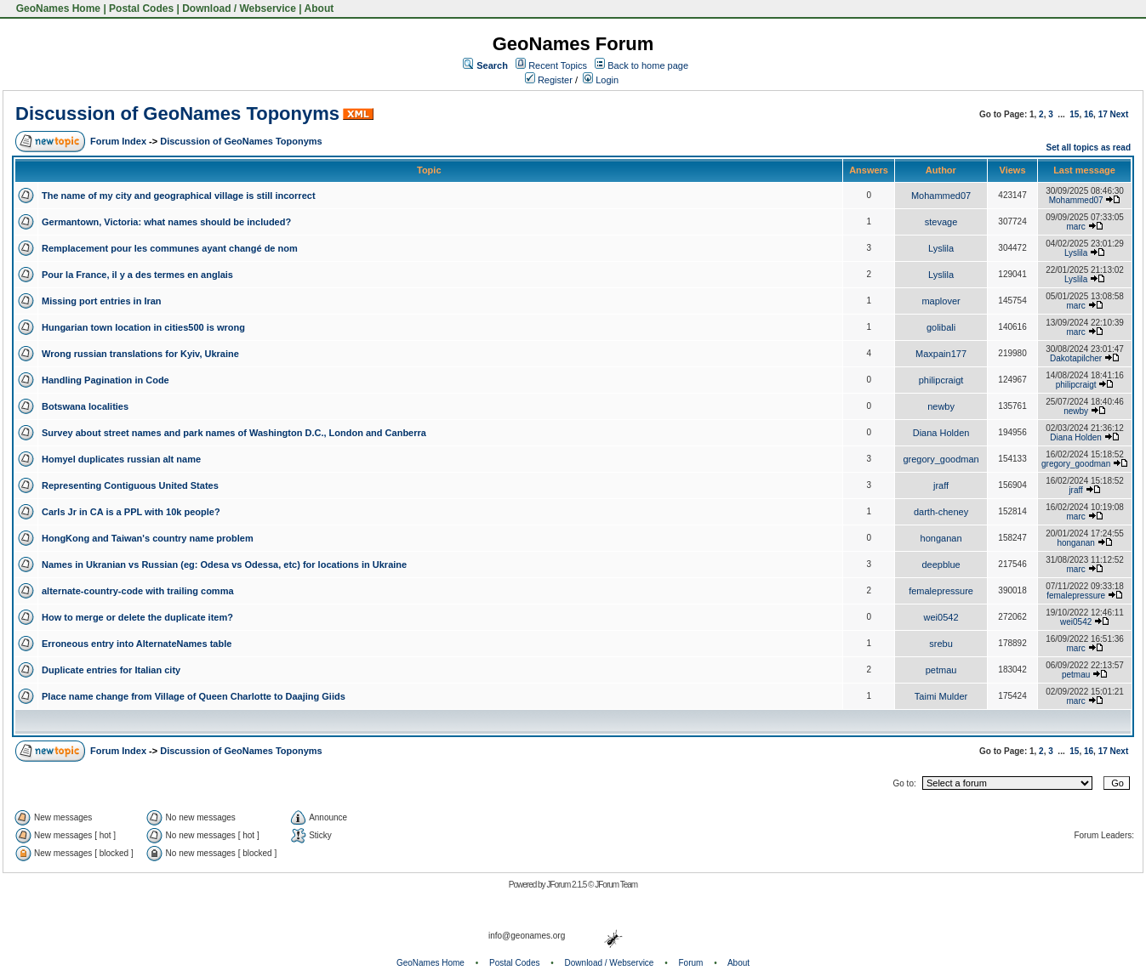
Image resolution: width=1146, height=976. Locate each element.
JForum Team (616, 884)
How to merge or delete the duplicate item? (137, 617)
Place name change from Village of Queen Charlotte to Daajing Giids (193, 696)
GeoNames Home (56, 8)
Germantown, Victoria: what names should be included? (166, 222)
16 (1088, 114)
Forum (691, 962)
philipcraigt (941, 380)
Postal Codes (141, 8)
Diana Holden (941, 433)
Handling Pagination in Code (105, 380)
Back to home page (647, 65)
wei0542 (941, 617)
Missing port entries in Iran (102, 301)
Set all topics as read (1089, 147)
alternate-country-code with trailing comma (138, 591)
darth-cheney (941, 512)
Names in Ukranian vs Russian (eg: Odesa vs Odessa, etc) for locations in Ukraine (224, 564)
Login (601, 80)
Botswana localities (85, 406)
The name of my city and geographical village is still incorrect (179, 195)
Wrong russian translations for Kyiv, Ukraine (140, 354)
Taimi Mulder (941, 696)
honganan (941, 538)
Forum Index (118, 141)
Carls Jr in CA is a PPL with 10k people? (131, 512)
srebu (941, 643)
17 (1103, 114)
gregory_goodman (940, 459)
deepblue (940, 564)
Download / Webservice (239, 8)
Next (1119, 114)
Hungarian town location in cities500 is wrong (143, 327)
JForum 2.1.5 (567, 884)
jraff (941, 485)
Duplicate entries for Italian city (111, 670)
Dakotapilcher (1076, 358)
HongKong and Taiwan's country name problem (148, 538)
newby (941, 406)
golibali (940, 327)
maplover (940, 301)
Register (549, 80)
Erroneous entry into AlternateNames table (136, 643)
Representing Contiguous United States (130, 485)
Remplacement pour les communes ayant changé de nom (170, 248)
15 (1074, 114)
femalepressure (941, 591)
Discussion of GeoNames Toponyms (177, 113)
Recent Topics (557, 65)
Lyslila (941, 248)
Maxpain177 (940, 354)
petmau (941, 670)
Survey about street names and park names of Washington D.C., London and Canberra (234, 433)
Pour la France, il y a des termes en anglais (137, 275)
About (319, 8)
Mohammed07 (941, 195)
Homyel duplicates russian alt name (121, 459)
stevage (941, 222)
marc (1076, 226)
